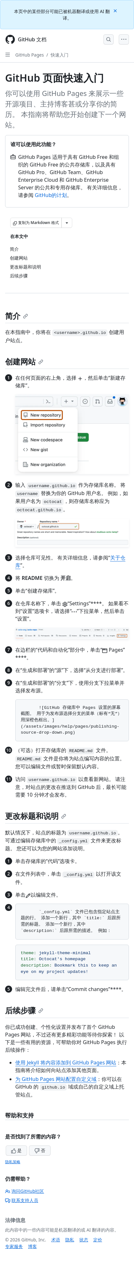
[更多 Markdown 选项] (66, 223)
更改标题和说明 (35, 816)
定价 (97, 1240)
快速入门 (59, 55)
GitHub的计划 (51, 195)
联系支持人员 (21, 1200)
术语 (55, 1240)
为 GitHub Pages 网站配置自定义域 (55, 1079)
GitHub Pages (29, 55)
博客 (32, 1246)
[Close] (116, 10)
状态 (83, 1240)
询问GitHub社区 (24, 1191)
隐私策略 (12, 1162)
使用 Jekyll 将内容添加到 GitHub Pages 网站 (65, 1062)
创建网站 (24, 361)
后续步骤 (24, 1010)
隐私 (69, 1240)
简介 (16, 315)
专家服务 (14, 1246)
